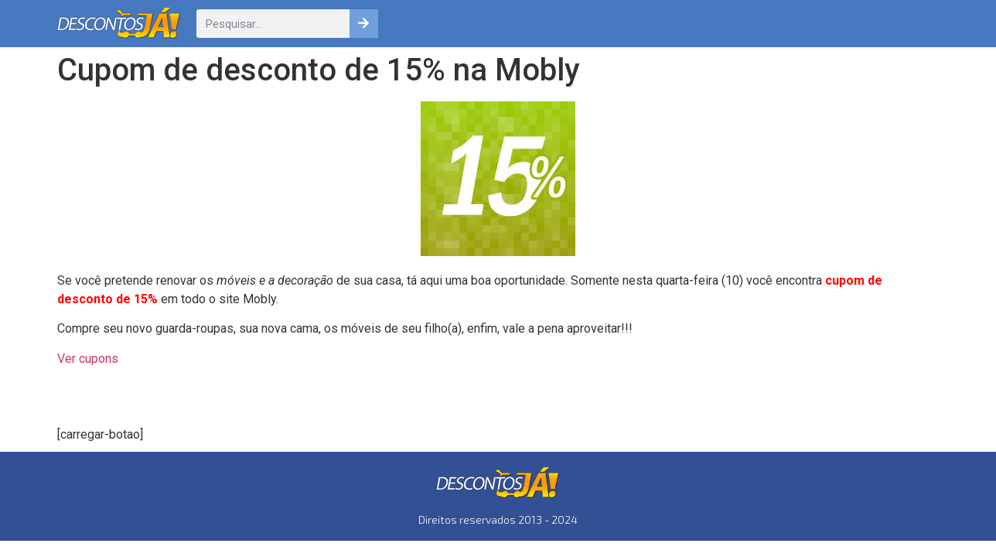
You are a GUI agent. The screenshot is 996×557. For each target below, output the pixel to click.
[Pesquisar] (364, 23)
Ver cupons (87, 358)
